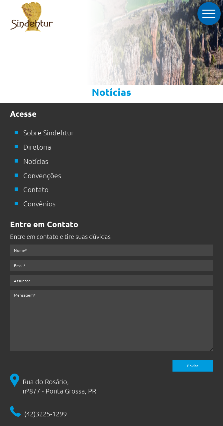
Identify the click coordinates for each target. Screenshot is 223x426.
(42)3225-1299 (45, 414)
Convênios (39, 203)
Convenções (42, 175)
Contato (36, 189)
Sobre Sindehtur (48, 132)
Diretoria (37, 147)
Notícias (35, 161)
